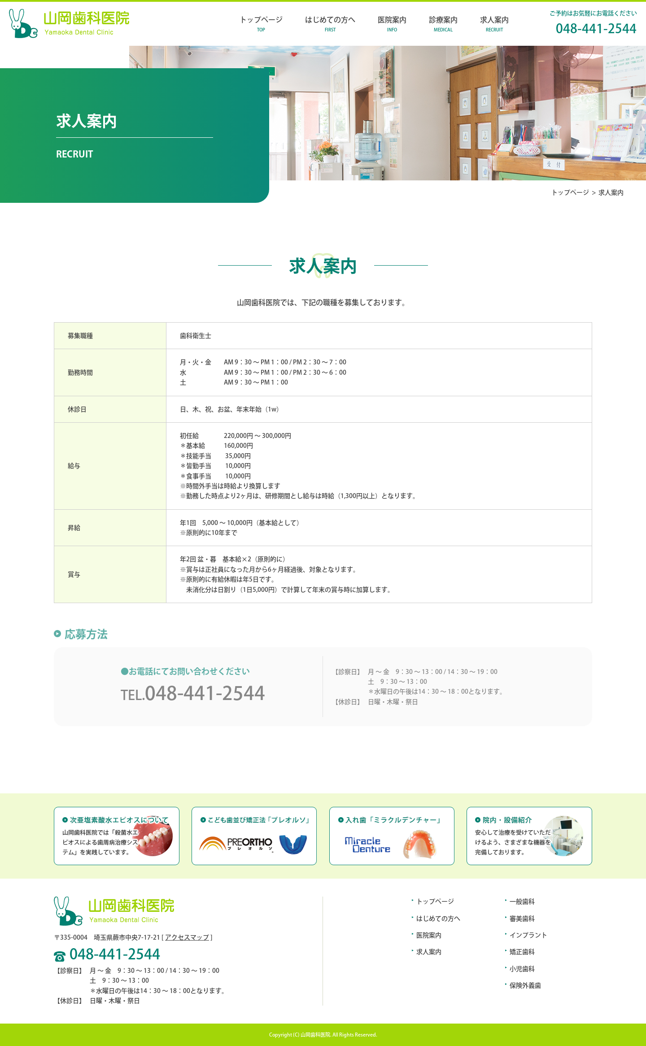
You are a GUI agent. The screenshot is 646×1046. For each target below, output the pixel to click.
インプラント (528, 935)
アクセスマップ (187, 937)
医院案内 (428, 935)
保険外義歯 (525, 985)
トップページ (570, 192)
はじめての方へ (438, 918)
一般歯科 (522, 901)
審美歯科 (522, 918)
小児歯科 (522, 969)
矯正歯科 (522, 952)
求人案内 (428, 952)
